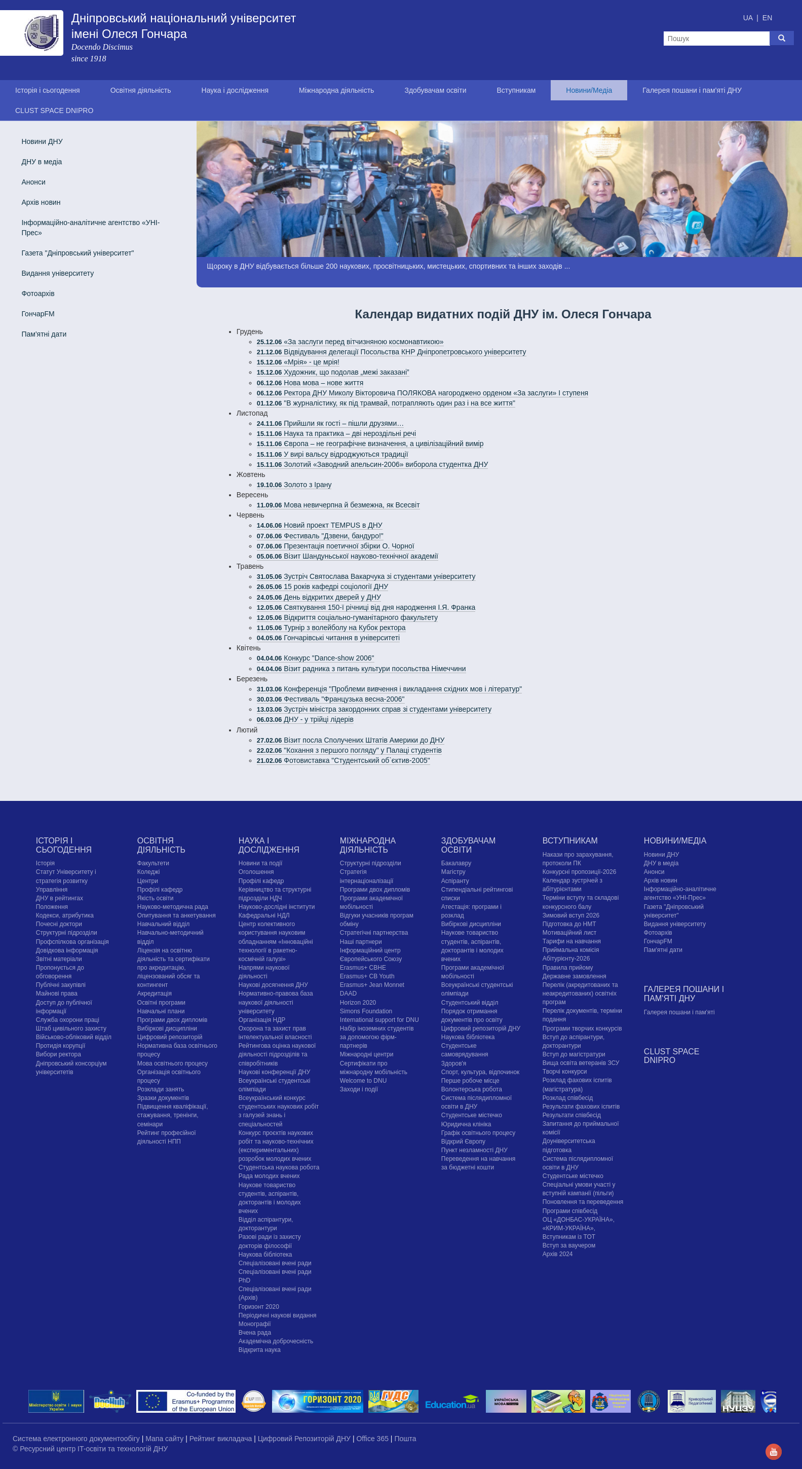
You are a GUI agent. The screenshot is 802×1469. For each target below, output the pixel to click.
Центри (147, 881)
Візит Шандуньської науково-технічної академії (347, 556)
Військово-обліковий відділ (73, 1037)
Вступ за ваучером (569, 1245)
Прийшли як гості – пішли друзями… (330, 423)
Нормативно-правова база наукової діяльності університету (276, 1002)
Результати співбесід (572, 1115)
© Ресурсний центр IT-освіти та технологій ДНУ (90, 1449)
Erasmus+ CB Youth (367, 976)
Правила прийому (568, 967)
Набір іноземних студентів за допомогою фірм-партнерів (377, 1037)
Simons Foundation (366, 1011)
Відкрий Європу (463, 1141)
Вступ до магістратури (574, 1054)
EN (767, 18)
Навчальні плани (161, 1011)
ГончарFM (37, 314)
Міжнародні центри (367, 1054)
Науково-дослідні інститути (277, 906)
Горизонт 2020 (259, 1306)
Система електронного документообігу (77, 1439)
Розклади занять (160, 1089)
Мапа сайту (165, 1439)
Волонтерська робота (471, 1089)
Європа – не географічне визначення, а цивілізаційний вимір (370, 443)
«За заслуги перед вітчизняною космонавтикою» (350, 342)
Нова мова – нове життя (310, 383)
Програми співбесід (570, 1211)
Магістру (453, 871)
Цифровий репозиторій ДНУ (480, 1028)
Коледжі (148, 871)
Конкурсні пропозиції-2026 (580, 871)
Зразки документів (163, 1097)
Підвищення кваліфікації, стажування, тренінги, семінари (172, 1115)
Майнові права (57, 993)
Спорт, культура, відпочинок (480, 1072)
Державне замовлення (574, 976)
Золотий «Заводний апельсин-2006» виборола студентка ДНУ (372, 464)
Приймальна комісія (571, 949)
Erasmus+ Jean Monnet (372, 984)
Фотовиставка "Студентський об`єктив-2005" (343, 760)
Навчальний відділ (163, 924)
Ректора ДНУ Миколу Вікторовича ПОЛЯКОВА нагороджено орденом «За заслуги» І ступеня (422, 393)
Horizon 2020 (358, 1002)
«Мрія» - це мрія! (298, 362)
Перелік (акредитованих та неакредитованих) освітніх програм (580, 993)
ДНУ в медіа (41, 162)
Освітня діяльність (140, 90)
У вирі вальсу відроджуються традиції (332, 454)
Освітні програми (161, 1002)
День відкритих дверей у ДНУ (319, 597)
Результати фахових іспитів (581, 1106)
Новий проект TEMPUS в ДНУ (320, 525)
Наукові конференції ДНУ (274, 1072)
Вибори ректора (58, 1054)
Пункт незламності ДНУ (474, 1150)
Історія (45, 863)
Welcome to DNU (363, 1080)
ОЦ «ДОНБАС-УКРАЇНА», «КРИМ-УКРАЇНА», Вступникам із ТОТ (579, 1228)
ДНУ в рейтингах (59, 898)
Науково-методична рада (172, 906)
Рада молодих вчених (269, 1176)
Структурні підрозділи (66, 932)
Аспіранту (455, 881)
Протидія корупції (60, 1045)
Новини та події (260, 863)
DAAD (348, 993)
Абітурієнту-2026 (566, 958)
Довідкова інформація (67, 950)
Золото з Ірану (294, 485)
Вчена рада (255, 1332)
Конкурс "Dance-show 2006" (315, 658)
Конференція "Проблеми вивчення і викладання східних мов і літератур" (389, 689)
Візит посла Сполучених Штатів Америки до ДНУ (350, 740)
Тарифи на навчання (572, 941)
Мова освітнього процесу (172, 1063)
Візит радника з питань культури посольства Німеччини (361, 669)
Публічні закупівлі (61, 984)
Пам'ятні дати (43, 334)
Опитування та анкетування (176, 915)
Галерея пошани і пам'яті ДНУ (692, 90)
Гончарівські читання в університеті (328, 638)
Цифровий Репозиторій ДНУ (305, 1439)
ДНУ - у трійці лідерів (305, 719)
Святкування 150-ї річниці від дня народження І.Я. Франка (366, 607)
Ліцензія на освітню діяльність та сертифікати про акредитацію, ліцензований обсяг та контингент (173, 968)
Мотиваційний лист (569, 932)
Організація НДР (262, 1019)
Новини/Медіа (589, 90)
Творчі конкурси (565, 1071)
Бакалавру (456, 863)
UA (749, 18)
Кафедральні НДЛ (264, 915)
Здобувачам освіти (435, 90)
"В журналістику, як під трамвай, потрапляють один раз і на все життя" (386, 403)
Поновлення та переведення (583, 1201)
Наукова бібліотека (265, 1254)
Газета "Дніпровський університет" (77, 253)
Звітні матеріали (59, 959)
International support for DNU (379, 1019)
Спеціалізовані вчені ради (275, 1263)
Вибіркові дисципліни (167, 1028)
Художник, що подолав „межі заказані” (333, 372)
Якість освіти (155, 898)
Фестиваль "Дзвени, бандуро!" (320, 536)
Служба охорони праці (67, 1019)
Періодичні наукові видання (278, 1315)
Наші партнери (361, 941)
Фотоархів (37, 293)
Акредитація (154, 993)
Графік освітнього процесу (478, 1132)
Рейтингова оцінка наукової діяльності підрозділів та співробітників (277, 1054)
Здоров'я (453, 1063)
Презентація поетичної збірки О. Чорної (335, 546)
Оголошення (256, 871)
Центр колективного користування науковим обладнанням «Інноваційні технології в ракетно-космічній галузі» (276, 942)
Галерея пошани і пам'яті (679, 1012)
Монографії (255, 1324)
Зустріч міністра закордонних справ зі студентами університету (374, 709)
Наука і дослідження (235, 90)
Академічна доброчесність (276, 1341)
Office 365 (373, 1439)
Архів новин (40, 202)
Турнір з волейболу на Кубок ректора (331, 627)
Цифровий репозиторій (170, 1037)
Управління (51, 889)
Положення (52, 906)
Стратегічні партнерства (374, 932)
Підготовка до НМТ (569, 924)
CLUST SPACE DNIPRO (54, 110)
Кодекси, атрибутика (65, 915)
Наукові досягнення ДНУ (273, 984)
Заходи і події (359, 1089)
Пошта (405, 1439)
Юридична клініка (466, 1124)
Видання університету (57, 273)
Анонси (33, 182)
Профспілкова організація (72, 941)
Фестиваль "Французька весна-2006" (331, 699)
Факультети (153, 863)
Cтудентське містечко (471, 1115)
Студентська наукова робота (279, 1167)
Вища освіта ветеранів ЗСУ (581, 1063)
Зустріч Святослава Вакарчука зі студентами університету (366, 576)
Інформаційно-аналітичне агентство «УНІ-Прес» (90, 227)
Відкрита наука (260, 1349)
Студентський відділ (470, 1002)
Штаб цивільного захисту (71, 1028)
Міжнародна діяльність (336, 90)
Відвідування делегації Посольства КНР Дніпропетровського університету (391, 352)
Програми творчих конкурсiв (582, 1028)
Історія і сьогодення (47, 90)
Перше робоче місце (470, 1080)
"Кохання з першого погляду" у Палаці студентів (349, 750)
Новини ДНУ (41, 141)
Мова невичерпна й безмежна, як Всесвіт (338, 505)
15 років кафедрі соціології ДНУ (322, 586)
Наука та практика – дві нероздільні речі (336, 433)
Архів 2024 (558, 1254)
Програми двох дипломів (172, 1019)
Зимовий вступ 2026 (571, 915)
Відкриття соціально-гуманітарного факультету (347, 617)
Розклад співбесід (568, 1097)
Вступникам (516, 90)
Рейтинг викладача (221, 1439)
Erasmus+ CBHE (363, 967)
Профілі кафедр (160, 889)
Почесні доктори (59, 924)
